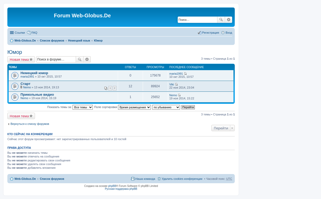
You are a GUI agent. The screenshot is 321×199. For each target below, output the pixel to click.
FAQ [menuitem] (34, 32)
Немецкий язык (79, 40)
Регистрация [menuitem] (210, 32)
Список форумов (52, 40)
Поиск (221, 20)
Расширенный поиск (228, 20)
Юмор (98, 40)
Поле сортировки (122, 107)
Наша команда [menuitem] (145, 178)
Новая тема (19, 59)
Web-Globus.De (25, 40)
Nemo (27, 87)
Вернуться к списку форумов (30, 123)
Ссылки (20, 32)
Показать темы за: (70, 107)
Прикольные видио (37, 94)
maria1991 (27, 76)
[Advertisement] (281, 105)
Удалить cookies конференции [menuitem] (182, 178)
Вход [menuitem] (229, 32)
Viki (171, 84)
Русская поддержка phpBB (121, 188)
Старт (25, 84)
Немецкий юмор (34, 73)
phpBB (112, 186)
